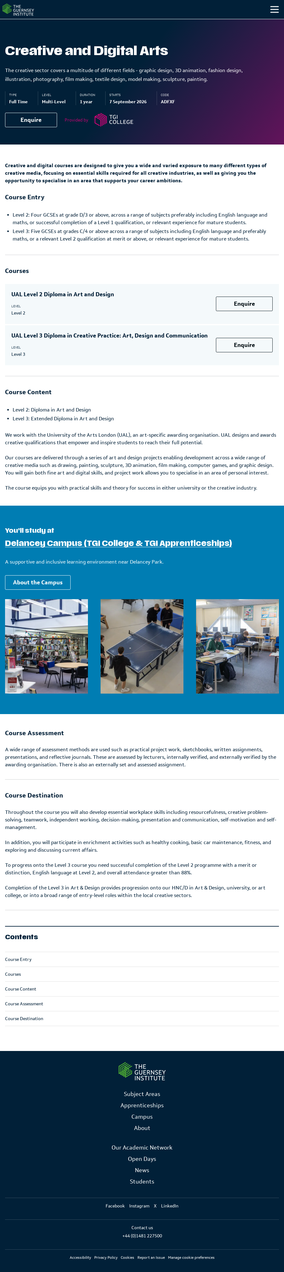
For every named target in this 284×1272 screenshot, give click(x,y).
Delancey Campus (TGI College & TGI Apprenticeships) (118, 556)
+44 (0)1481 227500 (142, 1236)
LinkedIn (169, 1206)
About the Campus (38, 595)
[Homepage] (30, 16)
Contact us (142, 1227)
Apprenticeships (142, 1105)
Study (127, 21)
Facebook (115, 1206)
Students (209, 21)
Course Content (20, 1001)
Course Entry (18, 972)
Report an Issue (151, 1257)
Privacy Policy (106, 1257)
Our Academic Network (142, 1147)
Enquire (31, 132)
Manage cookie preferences (191, 1257)
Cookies (127, 1257)
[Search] (267, 22)
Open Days (142, 1159)
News (142, 1170)
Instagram (139, 1206)
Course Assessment (24, 1016)
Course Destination (24, 1031)
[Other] (243, 22)
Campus (167, 21)
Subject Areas (142, 1094)
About (142, 1128)
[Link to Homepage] (142, 1071)
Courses (13, 987)
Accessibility (80, 1257)
